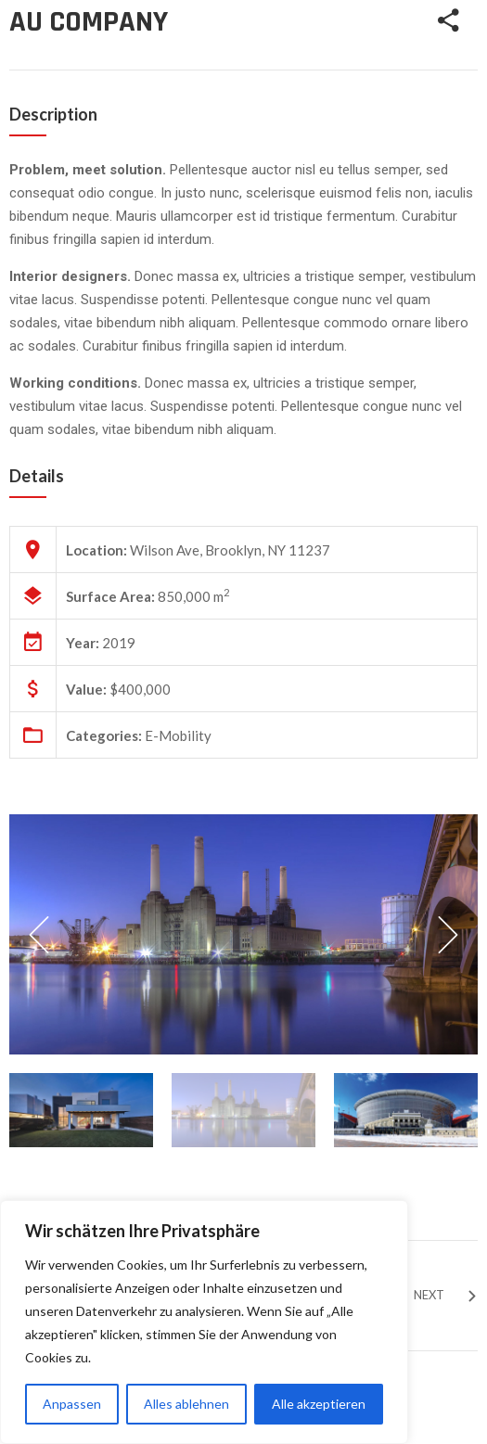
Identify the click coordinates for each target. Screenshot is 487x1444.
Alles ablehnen (186, 1404)
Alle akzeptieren (318, 1404)
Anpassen (72, 1404)
